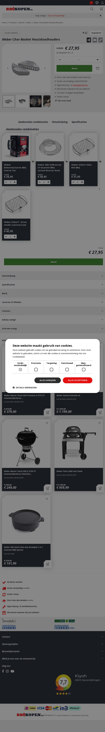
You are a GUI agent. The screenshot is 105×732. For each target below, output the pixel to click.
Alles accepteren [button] (77, 380)
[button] (25, 387)
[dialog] (52, 366)
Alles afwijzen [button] (48, 380)
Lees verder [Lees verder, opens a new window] (31, 356)
